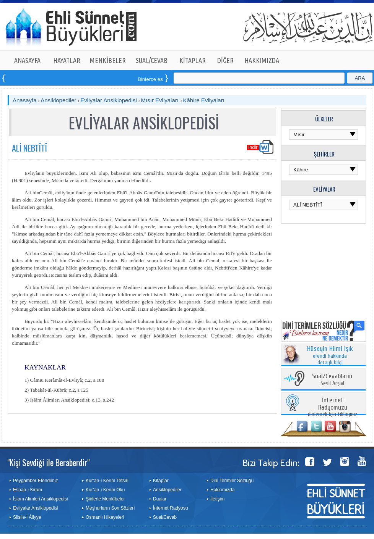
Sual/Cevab (165, 517)
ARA (360, 78)
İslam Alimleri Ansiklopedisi (40, 499)
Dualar (159, 499)
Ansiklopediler (58, 100)
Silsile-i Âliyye (27, 517)
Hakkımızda (222, 489)
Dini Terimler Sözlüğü (232, 480)
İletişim (217, 499)
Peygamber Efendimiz (35, 480)
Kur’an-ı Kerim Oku (105, 489)
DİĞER (225, 60)
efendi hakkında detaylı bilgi (330, 356)
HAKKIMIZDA (261, 60)
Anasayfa (25, 100)
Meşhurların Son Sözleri (110, 508)
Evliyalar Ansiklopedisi (108, 100)
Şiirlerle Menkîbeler (105, 499)
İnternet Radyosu (170, 508)
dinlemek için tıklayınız (333, 407)
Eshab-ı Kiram (27, 489)
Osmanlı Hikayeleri (105, 517)
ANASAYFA (27, 60)
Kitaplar (161, 480)
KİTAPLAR (192, 60)
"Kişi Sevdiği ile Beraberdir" (48, 462)
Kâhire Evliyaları (203, 100)
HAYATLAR (66, 60)
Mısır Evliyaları (160, 100)
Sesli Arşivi (332, 380)
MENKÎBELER (108, 60)
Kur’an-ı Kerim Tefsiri (107, 480)
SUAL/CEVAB (151, 60)
